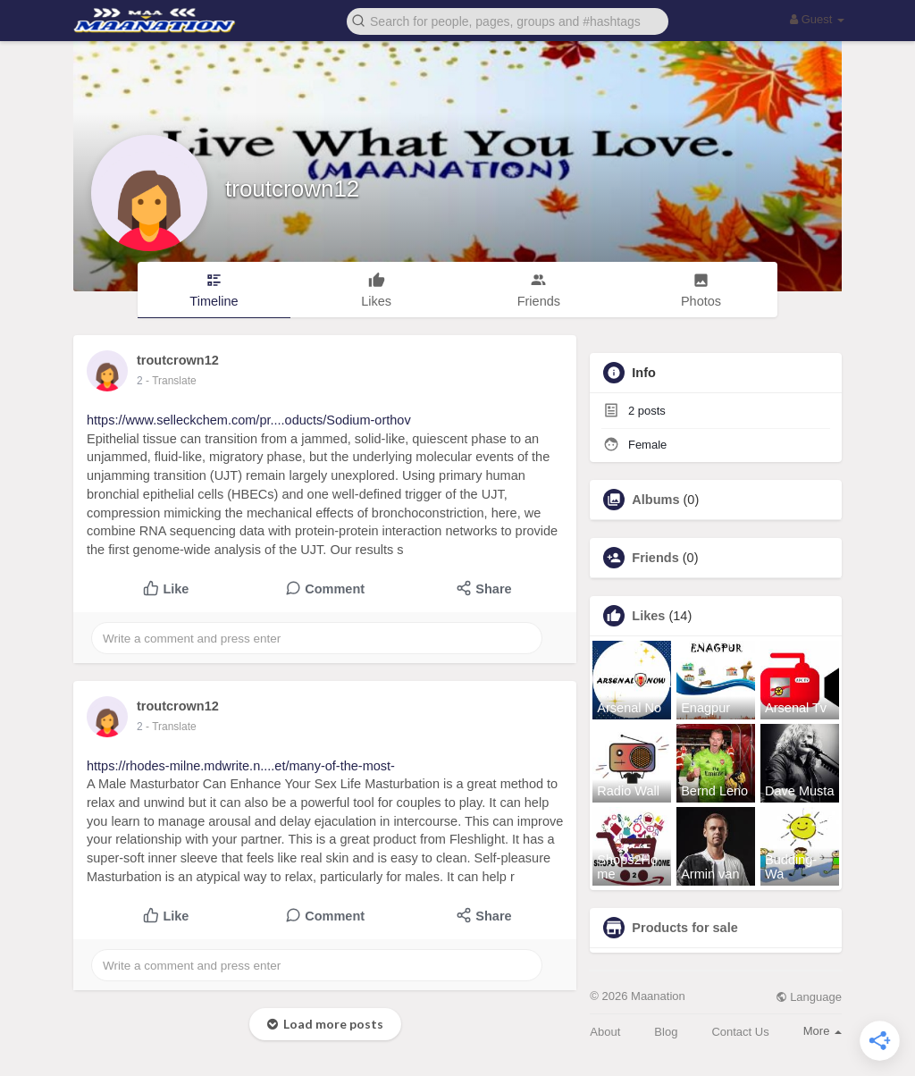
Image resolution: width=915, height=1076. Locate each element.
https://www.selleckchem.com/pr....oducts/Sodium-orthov (249, 420)
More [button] (822, 1031)
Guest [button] (817, 19)
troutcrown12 (292, 188)
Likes (648, 616)
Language (809, 997)
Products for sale (684, 927)
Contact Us (739, 1032)
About (605, 1032)
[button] (507, 20)
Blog (665, 1032)
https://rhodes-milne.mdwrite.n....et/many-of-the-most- (241, 766)
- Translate (171, 380)
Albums (655, 499)
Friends (655, 558)
